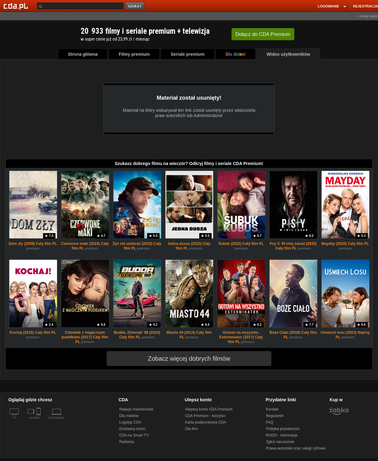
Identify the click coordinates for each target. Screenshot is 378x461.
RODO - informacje (281, 435)
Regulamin (275, 416)
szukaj (135, 6)
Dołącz (262, 34)
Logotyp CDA (130, 422)
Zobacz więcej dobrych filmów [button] (185, 358)
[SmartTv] (39, 421)
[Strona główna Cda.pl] (16, 6)
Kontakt (272, 409)
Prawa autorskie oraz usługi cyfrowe (295, 448)
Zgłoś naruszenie (280, 442)
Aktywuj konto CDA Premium (208, 409)
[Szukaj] (80, 6)
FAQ (269, 422)
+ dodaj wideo (367, 16)
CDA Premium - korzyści (205, 416)
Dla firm (191, 429)
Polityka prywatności (283, 429)
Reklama (126, 442)
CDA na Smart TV (134, 435)
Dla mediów (129, 416)
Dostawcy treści (132, 429)
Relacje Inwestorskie (136, 409)
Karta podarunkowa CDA (205, 422)
